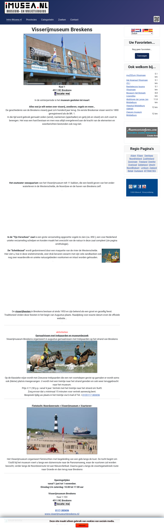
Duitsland (138, 171)
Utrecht (152, 165)
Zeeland (153, 168)
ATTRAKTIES (150, 171)
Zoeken (62, 19)
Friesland (143, 162)
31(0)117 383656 (91, 395)
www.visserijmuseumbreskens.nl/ (62, 513)
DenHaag (149, 155)
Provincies (31, 19)
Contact (74, 19)
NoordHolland (135, 158)
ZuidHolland (148, 158)
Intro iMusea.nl (14, 19)
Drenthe (151, 162)
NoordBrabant (133, 168)
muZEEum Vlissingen (136, 75)
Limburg (144, 168)
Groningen (132, 162)
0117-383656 (62, 510)
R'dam (140, 155)
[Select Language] (142, 33)
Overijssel (132, 165)
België (130, 171)
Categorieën (47, 19)
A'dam (133, 155)
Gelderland (143, 165)
